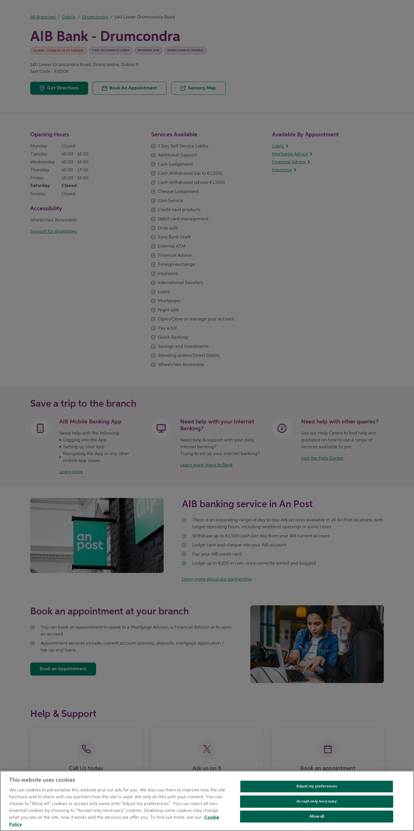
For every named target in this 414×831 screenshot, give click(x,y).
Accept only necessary (317, 801)
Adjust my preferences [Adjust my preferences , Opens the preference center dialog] (316, 786)
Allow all (316, 816)
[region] (207, 801)
